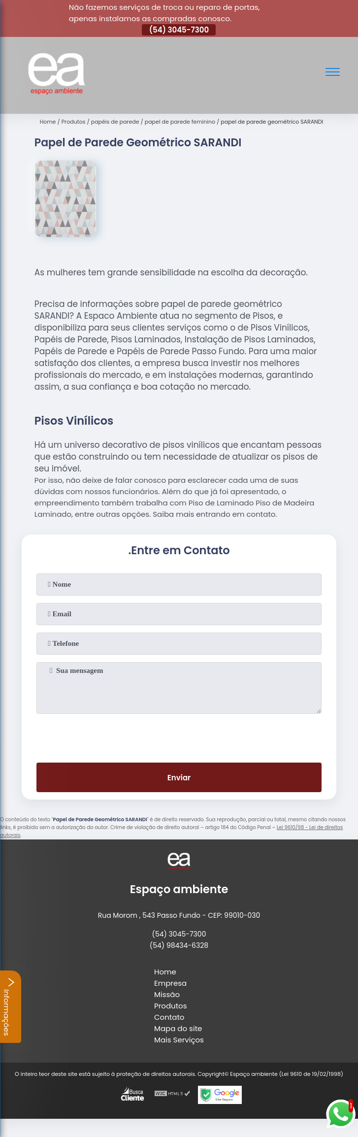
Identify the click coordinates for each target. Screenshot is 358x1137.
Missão (167, 994)
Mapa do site (178, 1028)
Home (165, 972)
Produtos (170, 1006)
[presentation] (179, 736)
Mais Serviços (179, 1040)
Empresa (170, 983)
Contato (169, 1017)
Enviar (179, 777)
